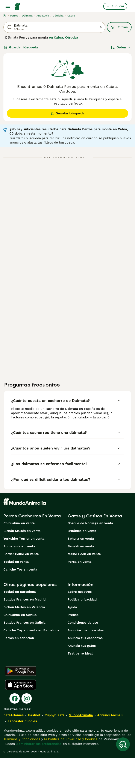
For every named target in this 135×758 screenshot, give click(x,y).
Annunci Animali (110, 715)
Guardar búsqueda (21, 47)
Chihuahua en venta (19, 523)
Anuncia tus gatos (82, 646)
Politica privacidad (82, 599)
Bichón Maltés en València (24, 607)
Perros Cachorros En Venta (32, 515)
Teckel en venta (16, 562)
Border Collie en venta (21, 554)
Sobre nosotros (80, 592)
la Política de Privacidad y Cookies (70, 739)
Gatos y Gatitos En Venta (95, 515)
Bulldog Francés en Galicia (24, 623)
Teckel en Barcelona (19, 592)
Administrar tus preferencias (38, 744)
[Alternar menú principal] (7, 6)
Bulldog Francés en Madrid (24, 599)
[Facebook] (14, 698)
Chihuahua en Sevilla (20, 615)
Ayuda (72, 607)
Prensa (73, 615)
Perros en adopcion (18, 638)
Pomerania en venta (19, 546)
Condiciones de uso (83, 623)
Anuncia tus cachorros (85, 638)
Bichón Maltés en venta (22, 531)
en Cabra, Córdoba (63, 37)
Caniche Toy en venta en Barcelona (31, 630)
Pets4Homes (13, 715)
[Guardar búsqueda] (123, 744)
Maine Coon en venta (84, 554)
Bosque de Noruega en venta (90, 523)
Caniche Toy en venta (20, 569)
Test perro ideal (80, 653)
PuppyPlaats (54, 715)
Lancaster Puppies (22, 721)
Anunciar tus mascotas (86, 630)
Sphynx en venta (81, 539)
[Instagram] (26, 698)
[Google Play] (20, 671)
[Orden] (121, 47)
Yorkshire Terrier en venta (23, 539)
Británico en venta (82, 531)
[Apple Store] (20, 685)
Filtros (119, 27)
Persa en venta (79, 562)
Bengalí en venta (81, 546)
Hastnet (34, 715)
